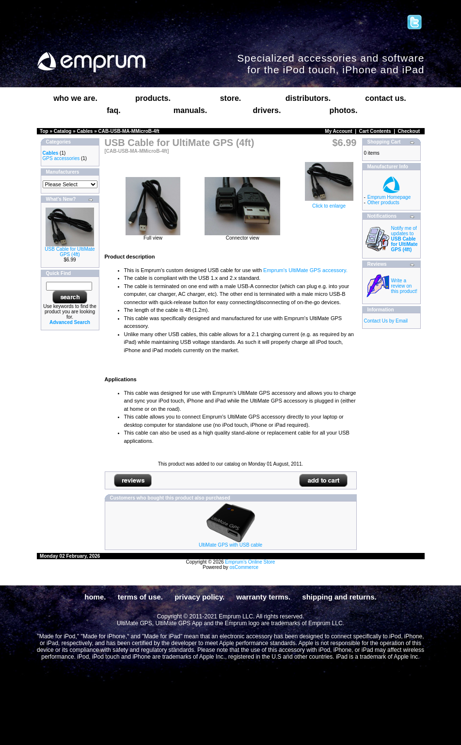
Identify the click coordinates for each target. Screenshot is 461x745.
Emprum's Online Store (250, 562)
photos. (344, 110)
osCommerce (244, 567)
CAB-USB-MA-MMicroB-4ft (128, 131)
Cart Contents (375, 131)
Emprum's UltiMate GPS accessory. (305, 270)
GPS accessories (61, 158)
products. (153, 98)
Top (44, 131)
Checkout (409, 131)
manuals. (190, 110)
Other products (383, 202)
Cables (85, 131)
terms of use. (140, 597)
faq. (113, 110)
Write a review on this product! (404, 286)
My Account (338, 131)
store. (230, 98)
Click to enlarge (329, 204)
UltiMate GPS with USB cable (230, 545)
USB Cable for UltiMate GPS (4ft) (70, 251)
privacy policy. (199, 597)
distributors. (308, 98)
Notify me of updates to (404, 239)
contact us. (385, 98)
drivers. (267, 110)
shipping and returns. (339, 597)
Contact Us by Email (386, 321)
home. (95, 597)
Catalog (63, 131)
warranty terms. (263, 597)
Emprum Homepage (389, 197)
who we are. (75, 98)
